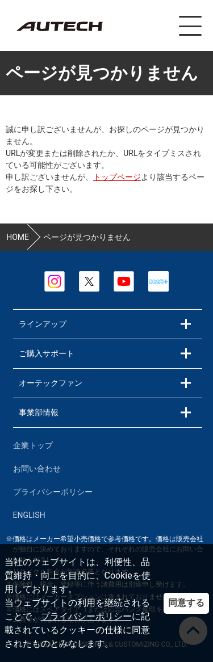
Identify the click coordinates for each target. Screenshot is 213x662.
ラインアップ (42, 323)
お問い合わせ (37, 468)
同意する (186, 602)
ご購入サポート (46, 353)
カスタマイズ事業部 (59, 26)
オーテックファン (50, 382)
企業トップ (33, 445)
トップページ (117, 177)
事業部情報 (39, 412)
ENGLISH (29, 515)
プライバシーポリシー (86, 616)
